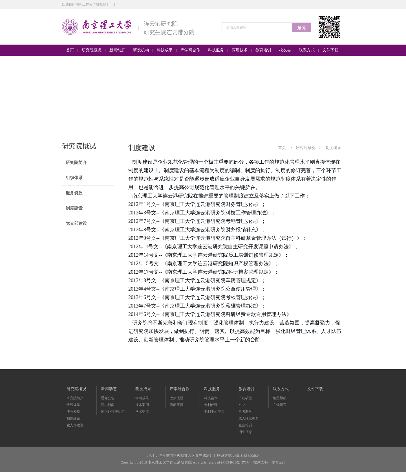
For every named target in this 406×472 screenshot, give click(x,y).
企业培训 (245, 425)
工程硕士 (245, 398)
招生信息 (245, 432)
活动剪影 (176, 405)
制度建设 (74, 208)
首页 (282, 148)
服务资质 (74, 193)
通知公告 (107, 398)
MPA (242, 405)
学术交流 (142, 412)
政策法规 (176, 398)
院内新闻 (107, 405)
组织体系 (74, 177)
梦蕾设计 (278, 462)
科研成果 (142, 398)
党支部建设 (76, 223)
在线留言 (279, 405)
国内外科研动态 (113, 412)
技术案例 (142, 405)
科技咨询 (211, 398)
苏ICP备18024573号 (235, 462)
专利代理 (211, 405)
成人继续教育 (249, 418)
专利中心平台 (214, 412)
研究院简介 (76, 162)
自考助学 (245, 412)
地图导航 (279, 398)
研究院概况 (305, 148)
